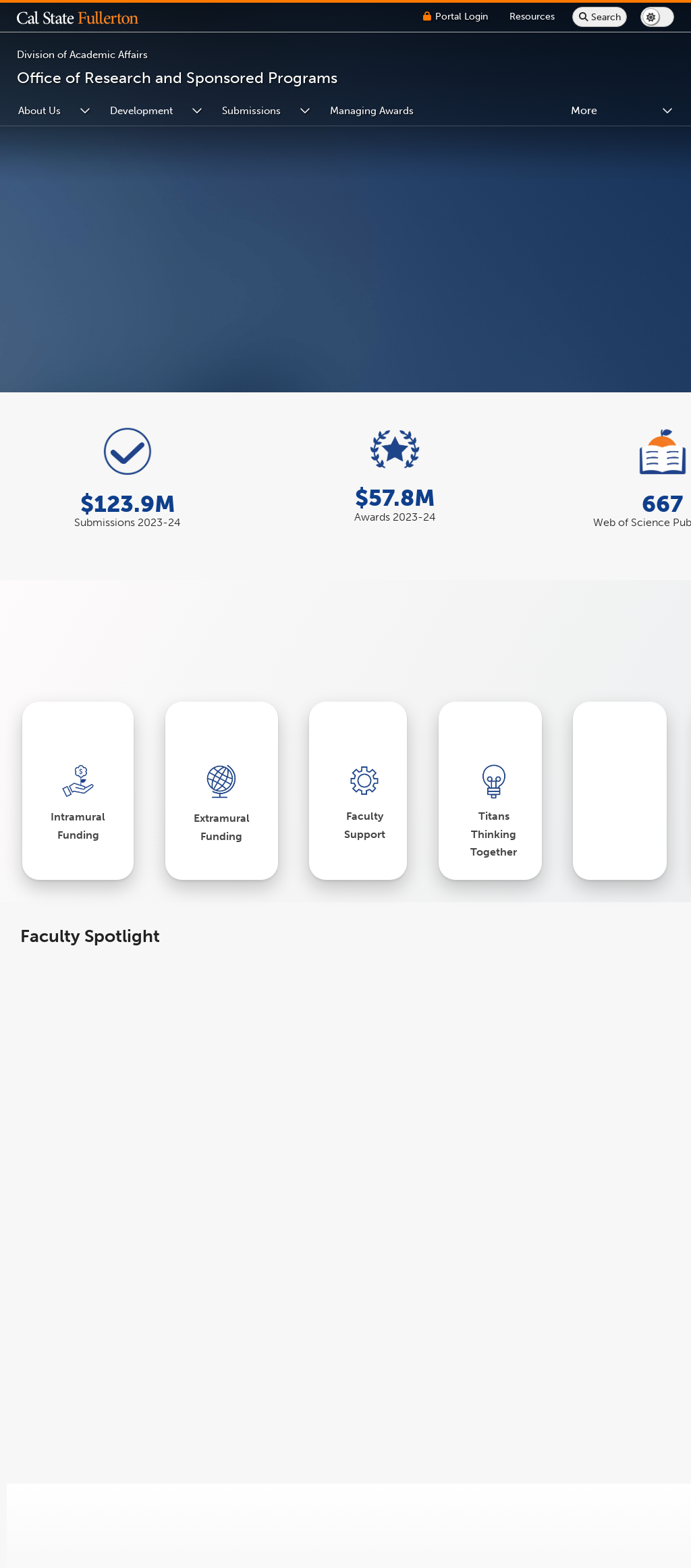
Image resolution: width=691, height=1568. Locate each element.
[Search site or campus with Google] (599, 17)
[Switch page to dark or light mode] (657, 17)
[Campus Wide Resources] (532, 16)
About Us (39, 111)
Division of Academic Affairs (82, 55)
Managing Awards (372, 111)
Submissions (251, 111)
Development (141, 111)
